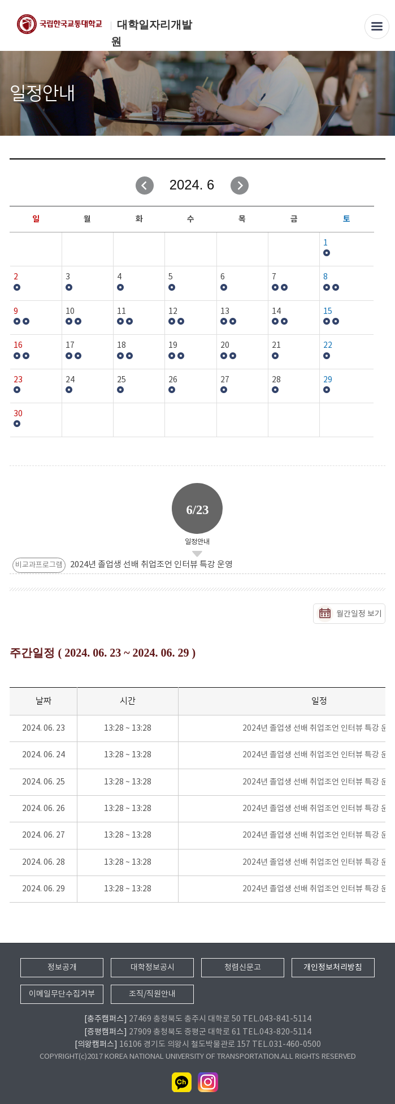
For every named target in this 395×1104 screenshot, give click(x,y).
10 (70, 311)
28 (276, 380)
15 (327, 311)
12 (172, 311)
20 (224, 345)
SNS (377, 94)
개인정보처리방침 (332, 967)
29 (327, 380)
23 (18, 380)
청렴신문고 (242, 967)
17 (70, 345)
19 (172, 345)
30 (18, 414)
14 (276, 311)
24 (70, 380)
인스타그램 (208, 1082)
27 (224, 380)
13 (224, 311)
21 (276, 345)
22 (327, 345)
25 (121, 380)
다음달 (240, 185)
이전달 (145, 185)
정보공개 (62, 967)
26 (172, 380)
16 (18, 345)
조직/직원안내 (152, 994)
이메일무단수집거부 (62, 994)
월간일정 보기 (359, 614)
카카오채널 (182, 1082)
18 (121, 345)
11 (121, 311)
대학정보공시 (153, 967)
